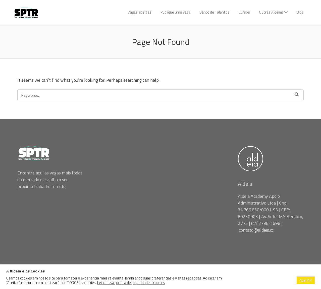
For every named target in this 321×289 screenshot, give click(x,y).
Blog (300, 12)
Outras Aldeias (271, 12)
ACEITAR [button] (306, 280)
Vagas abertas (139, 12)
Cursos (244, 12)
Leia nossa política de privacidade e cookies (131, 282)
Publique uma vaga (175, 12)
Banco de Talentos (214, 12)
